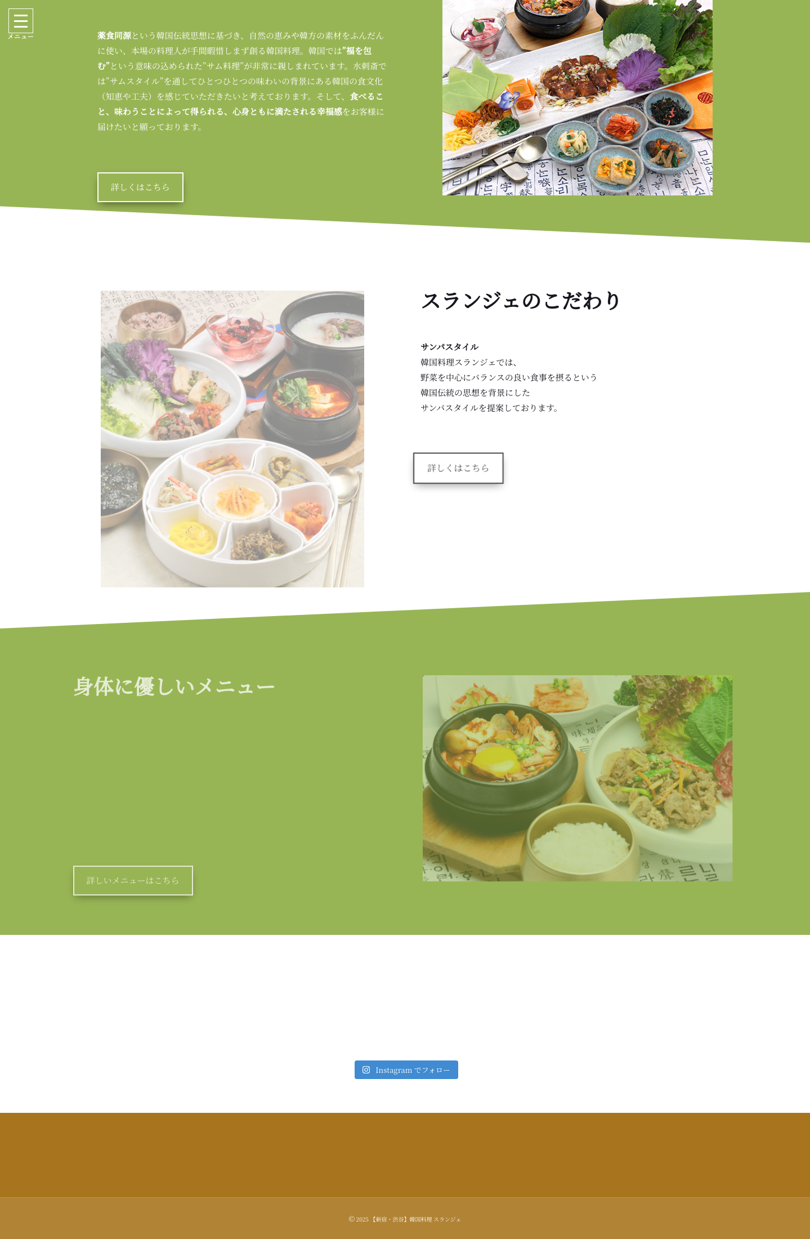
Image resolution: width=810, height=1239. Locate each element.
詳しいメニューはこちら (133, 892)
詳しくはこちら (140, 187)
